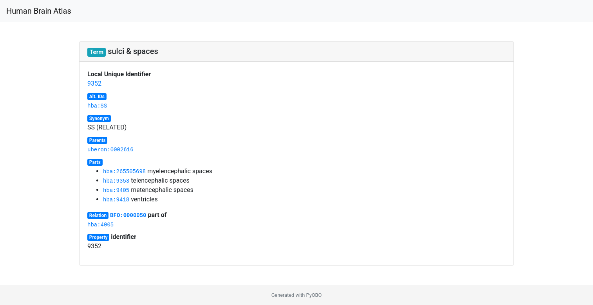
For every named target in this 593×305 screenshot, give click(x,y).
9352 (94, 83)
